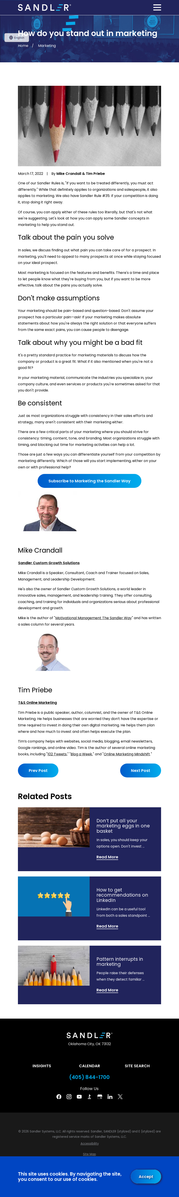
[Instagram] (69, 1096)
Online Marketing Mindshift (127, 754)
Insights (42, 1066)
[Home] (44, 7)
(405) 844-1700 (89, 1077)
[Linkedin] (110, 1096)
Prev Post (38, 770)
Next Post (140, 770)
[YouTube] (79, 1096)
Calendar (89, 1066)
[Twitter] (120, 1096)
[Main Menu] (157, 7)
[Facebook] (58, 1096)
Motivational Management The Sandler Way (93, 617)
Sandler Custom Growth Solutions (49, 562)
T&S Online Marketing (37, 702)
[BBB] (89, 1096)
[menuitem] (89, 1143)
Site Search (137, 1066)
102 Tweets (57, 754)
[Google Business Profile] (99, 1096)
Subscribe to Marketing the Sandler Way (89, 481)
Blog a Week (81, 754)
